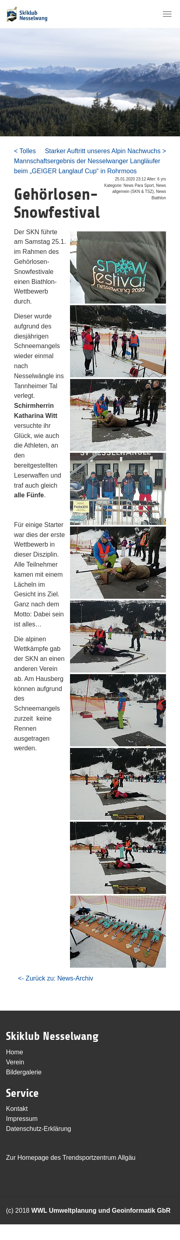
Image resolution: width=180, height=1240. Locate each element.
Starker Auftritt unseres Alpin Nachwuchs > (105, 151)
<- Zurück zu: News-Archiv (55, 978)
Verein (15, 1062)
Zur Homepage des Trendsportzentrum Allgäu (71, 1157)
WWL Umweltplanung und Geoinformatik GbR (100, 1210)
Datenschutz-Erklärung (38, 1128)
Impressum (22, 1118)
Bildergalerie (24, 1072)
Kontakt (17, 1108)
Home (14, 1052)
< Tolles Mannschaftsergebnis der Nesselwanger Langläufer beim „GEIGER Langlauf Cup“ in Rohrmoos (87, 161)
